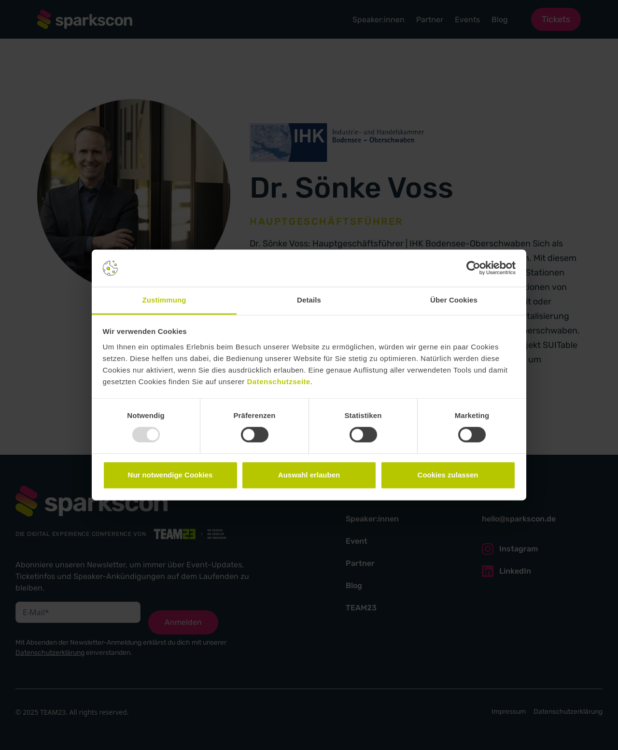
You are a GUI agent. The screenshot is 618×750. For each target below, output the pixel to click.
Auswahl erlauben (309, 475)
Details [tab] (309, 300)
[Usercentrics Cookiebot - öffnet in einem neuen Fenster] (473, 268)
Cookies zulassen (448, 475)
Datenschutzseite (278, 381)
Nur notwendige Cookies (170, 475)
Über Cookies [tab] (454, 300)
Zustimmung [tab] (164, 300)
